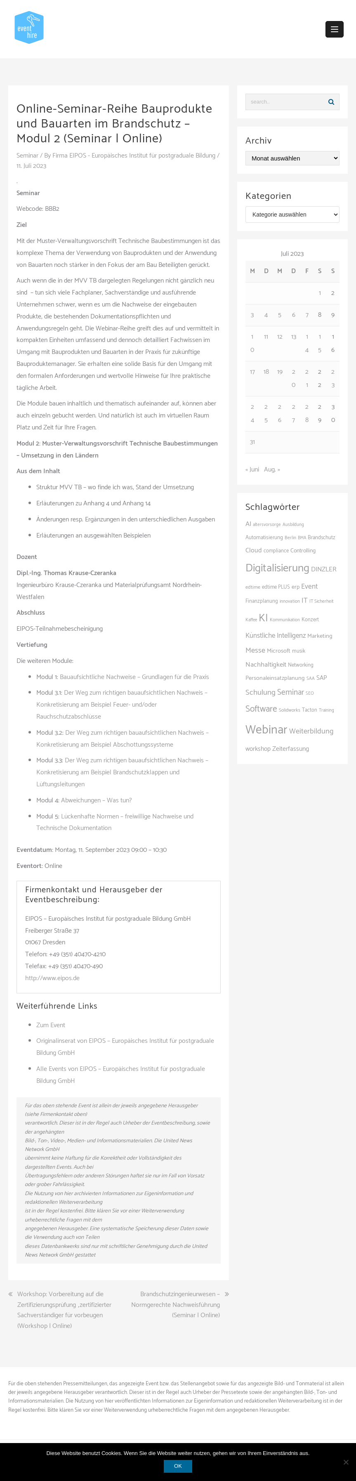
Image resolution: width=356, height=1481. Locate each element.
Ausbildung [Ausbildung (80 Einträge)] (293, 524)
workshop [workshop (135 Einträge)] (258, 749)
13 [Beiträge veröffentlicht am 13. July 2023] (293, 336)
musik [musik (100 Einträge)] (298, 651)
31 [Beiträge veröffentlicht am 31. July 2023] (252, 442)
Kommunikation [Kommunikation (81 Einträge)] (285, 620)
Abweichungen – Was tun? (96, 800)
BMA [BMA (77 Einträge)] (302, 538)
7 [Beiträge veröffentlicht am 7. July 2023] (307, 315)
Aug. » (272, 469)
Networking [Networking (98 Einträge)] (301, 665)
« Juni (252, 469)
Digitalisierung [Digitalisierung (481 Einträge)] (277, 568)
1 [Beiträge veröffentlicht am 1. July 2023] (320, 293)
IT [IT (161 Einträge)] (305, 600)
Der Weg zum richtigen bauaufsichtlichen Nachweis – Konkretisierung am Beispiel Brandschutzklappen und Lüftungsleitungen (122, 772)
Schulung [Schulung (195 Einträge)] (260, 692)
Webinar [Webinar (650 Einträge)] (266, 730)
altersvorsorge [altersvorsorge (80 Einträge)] (267, 524)
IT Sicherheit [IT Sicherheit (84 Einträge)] (321, 601)
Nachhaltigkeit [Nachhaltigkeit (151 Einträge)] (265, 664)
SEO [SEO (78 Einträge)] (310, 693)
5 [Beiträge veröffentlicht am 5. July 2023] (279, 315)
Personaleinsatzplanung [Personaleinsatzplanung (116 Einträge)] (275, 678)
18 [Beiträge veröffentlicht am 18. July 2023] (266, 371)
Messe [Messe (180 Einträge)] (255, 650)
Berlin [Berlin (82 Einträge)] (290, 538)
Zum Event (50, 1025)
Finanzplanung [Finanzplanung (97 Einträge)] (261, 601)
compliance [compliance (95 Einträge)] (276, 551)
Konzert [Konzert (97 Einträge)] (310, 620)
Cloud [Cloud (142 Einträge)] (253, 550)
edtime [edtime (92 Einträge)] (252, 587)
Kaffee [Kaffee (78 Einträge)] (251, 620)
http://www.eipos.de (52, 978)
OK (178, 1466)
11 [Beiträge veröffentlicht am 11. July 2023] (266, 336)
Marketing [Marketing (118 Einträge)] (319, 636)
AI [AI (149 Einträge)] (248, 524)
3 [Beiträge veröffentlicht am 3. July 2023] (252, 315)
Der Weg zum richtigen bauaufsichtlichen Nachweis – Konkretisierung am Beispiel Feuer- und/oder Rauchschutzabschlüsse (121, 704)
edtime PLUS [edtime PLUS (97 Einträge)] (276, 587)
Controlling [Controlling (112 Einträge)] (303, 551)
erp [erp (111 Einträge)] (295, 587)
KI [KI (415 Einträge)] (263, 618)
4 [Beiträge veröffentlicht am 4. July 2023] (266, 315)
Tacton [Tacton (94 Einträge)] (309, 710)
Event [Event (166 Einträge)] (309, 586)
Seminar (27, 155)
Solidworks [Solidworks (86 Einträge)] (289, 710)
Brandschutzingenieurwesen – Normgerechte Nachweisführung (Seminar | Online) (175, 1305)
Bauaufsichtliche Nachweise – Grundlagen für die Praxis (134, 677)
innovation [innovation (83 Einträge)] (290, 601)
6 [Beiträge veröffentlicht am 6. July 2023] (293, 315)
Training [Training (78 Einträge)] (326, 710)
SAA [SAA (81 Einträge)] (310, 678)
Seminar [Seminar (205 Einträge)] (290, 692)
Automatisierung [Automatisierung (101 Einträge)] (264, 537)
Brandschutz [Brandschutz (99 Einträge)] (321, 537)
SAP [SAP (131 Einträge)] (321, 678)
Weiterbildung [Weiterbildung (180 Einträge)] (311, 731)
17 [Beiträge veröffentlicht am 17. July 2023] (252, 371)
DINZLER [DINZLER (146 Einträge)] (324, 569)
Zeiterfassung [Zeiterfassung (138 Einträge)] (290, 749)
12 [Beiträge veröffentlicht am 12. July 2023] (280, 336)
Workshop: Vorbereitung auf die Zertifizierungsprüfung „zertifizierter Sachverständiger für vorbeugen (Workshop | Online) (64, 1310)
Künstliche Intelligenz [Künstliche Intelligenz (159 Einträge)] (275, 635)
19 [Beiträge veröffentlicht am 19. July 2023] (280, 371)
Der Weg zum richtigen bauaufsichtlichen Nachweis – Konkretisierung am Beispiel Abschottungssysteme (122, 738)
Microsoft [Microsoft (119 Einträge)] (278, 651)
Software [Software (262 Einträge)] (261, 709)
